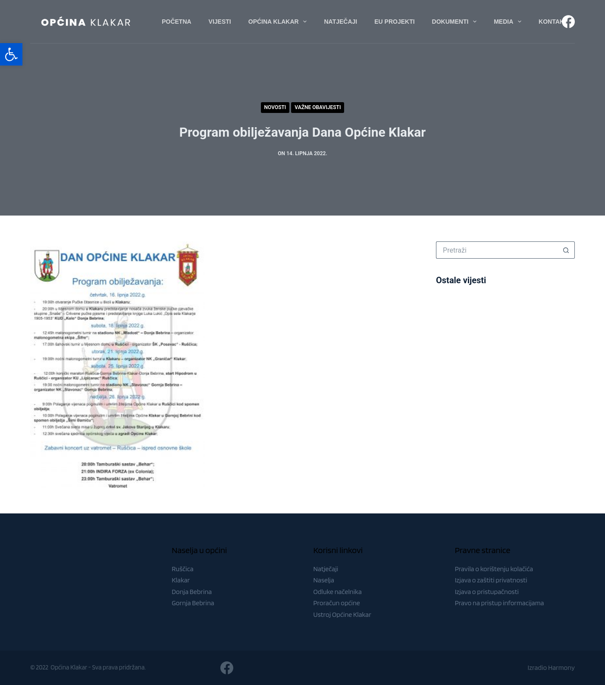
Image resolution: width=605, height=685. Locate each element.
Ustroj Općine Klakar (342, 614)
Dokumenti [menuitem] (456, 21)
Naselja (323, 580)
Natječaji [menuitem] (340, 21)
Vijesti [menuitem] (220, 21)
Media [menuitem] (509, 21)
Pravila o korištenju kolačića (494, 569)
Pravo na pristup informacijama (499, 603)
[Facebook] (568, 21)
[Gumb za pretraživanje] (566, 250)
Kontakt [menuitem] (553, 21)
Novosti (275, 107)
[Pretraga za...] (497, 250)
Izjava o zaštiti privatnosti (491, 580)
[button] (11, 54)
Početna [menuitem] (176, 21)
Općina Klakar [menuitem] (279, 21)
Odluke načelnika (337, 592)
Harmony (561, 667)
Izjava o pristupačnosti (487, 592)
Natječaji (326, 569)
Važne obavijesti (318, 107)
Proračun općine (336, 603)
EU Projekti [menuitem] (394, 21)
